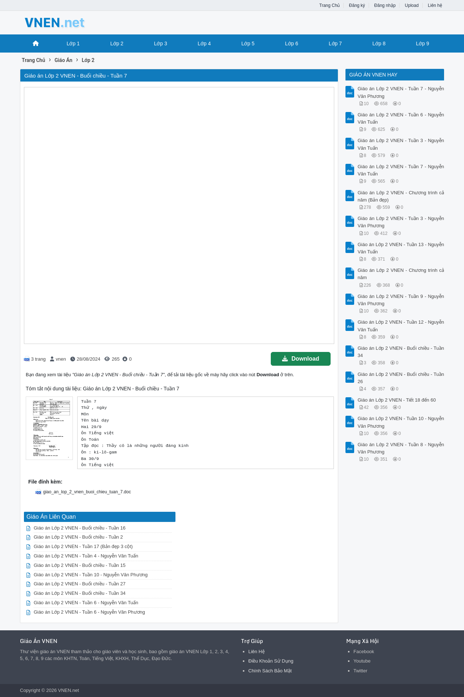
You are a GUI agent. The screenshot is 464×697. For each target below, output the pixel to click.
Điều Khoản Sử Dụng (270, 661)
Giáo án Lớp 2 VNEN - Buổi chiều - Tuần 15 (79, 565)
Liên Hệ (256, 651)
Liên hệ (435, 5)
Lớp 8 (378, 43)
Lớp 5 (247, 43)
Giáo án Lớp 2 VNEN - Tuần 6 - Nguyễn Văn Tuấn (86, 602)
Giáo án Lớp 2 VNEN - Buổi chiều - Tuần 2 (78, 537)
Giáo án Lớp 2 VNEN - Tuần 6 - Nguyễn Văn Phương (89, 612)
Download (300, 359)
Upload (412, 5)
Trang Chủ (329, 5)
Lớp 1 (73, 43)
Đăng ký (357, 5)
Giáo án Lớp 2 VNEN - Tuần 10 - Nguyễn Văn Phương (91, 574)
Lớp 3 (160, 43)
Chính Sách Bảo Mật (270, 670)
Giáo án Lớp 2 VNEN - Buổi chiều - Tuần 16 (79, 528)
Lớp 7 (335, 43)
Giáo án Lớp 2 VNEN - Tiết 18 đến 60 (397, 400)
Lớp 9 (422, 43)
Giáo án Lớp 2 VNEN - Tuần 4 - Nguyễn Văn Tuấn (86, 556)
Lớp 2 (116, 43)
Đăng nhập (384, 5)
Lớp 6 (291, 43)
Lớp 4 (204, 43)
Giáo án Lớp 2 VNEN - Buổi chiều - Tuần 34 (79, 593)
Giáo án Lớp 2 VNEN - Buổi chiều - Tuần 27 (79, 583)
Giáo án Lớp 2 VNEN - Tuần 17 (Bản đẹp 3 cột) (83, 546)
